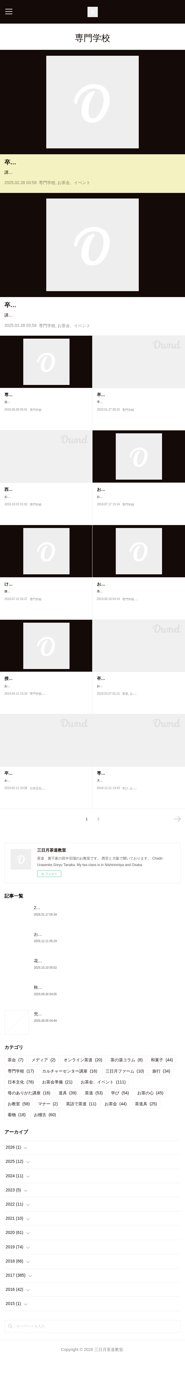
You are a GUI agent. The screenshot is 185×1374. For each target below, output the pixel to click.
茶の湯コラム (126, 1075)
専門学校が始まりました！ (29, 409)
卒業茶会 (16, 162)
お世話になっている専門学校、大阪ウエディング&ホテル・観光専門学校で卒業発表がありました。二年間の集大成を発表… (45, 798)
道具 (68, 1107)
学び (125, 808)
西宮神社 (12, 504)
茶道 (125, 714)
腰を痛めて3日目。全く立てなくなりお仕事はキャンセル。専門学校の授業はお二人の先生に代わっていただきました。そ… (45, 608)
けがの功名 (14, 598)
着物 (17, 1129)
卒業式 (103, 693)
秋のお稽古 (44, 1002)
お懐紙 (103, 598)
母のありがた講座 (29, 1107)
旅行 (161, 1085)
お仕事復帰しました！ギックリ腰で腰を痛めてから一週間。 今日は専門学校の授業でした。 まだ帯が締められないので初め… (138, 514)
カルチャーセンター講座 (69, 1085)
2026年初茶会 (47, 922)
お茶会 (116, 1118)
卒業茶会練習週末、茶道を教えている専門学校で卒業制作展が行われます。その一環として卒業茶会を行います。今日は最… (138, 419)
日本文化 (36, 808)
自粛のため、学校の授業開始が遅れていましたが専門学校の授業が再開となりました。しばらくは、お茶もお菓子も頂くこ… (45, 419)
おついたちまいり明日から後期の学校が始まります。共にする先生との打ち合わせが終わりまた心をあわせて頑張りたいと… (45, 514)
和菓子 (162, 1075)
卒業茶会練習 (109, 409)
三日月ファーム (124, 1085)
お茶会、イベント (73, 190)
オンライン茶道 (83, 1075)
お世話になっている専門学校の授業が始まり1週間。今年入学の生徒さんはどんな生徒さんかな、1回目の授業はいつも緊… (45, 703)
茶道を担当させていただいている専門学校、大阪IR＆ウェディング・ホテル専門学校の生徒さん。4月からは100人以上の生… (138, 608)
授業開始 (12, 693)
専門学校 (47, 190)
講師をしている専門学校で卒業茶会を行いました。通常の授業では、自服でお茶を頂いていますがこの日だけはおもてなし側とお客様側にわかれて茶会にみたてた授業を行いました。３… (91, 176)
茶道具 (146, 1118)
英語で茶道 (81, 1118)
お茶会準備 (57, 1096)
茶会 (15, 1075)
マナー (48, 1118)
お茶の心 (150, 1107)
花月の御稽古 (46, 975)
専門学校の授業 (111, 788)
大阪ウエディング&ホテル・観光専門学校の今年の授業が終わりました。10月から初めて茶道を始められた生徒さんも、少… (138, 798)
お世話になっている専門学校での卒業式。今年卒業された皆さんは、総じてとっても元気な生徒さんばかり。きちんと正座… (138, 703)
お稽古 (134, 714)
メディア (43, 1075)
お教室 (134, 808)
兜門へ (40, 1028)
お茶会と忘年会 (48, 949)
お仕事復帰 (107, 504)
